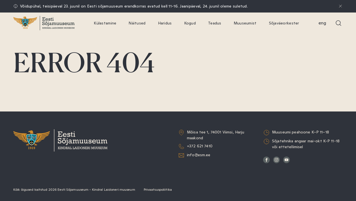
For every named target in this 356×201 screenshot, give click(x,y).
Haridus (165, 23)
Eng (322, 23)
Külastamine (105, 23)
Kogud (190, 23)
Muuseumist (245, 23)
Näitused (136, 23)
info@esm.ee (199, 154)
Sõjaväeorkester (284, 23)
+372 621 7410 (199, 145)
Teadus (214, 23)
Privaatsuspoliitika (158, 189)
